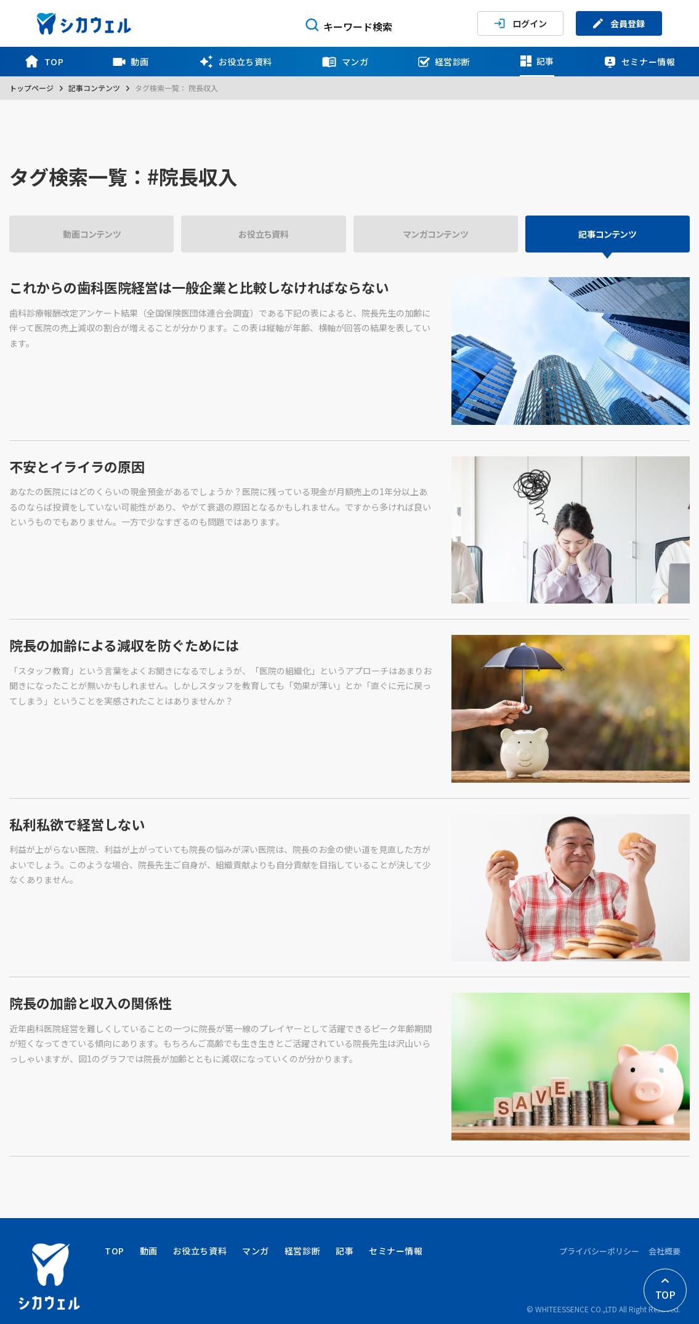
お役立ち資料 (235, 61)
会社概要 (664, 1251)
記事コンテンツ (94, 88)
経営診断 (444, 61)
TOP (44, 61)
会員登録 (619, 23)
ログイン (520, 23)
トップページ (31, 88)
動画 (130, 61)
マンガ (345, 61)
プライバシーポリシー (599, 1251)
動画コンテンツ (92, 234)
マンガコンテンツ (435, 234)
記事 (537, 61)
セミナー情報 (639, 61)
